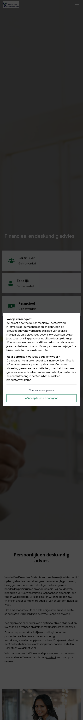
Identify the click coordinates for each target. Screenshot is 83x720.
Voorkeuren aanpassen (41, 390)
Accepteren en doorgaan (41, 398)
